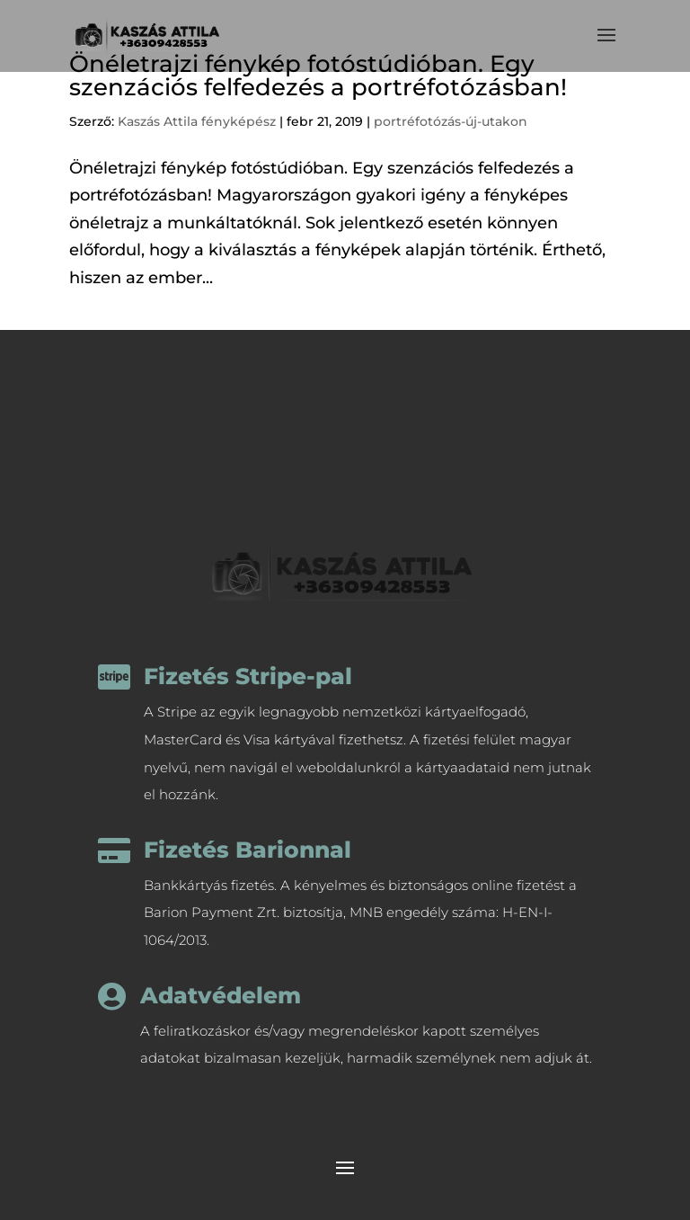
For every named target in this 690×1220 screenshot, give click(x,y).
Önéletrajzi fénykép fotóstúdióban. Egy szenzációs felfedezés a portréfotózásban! (318, 75)
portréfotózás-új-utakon (450, 121)
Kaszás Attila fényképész (197, 121)
